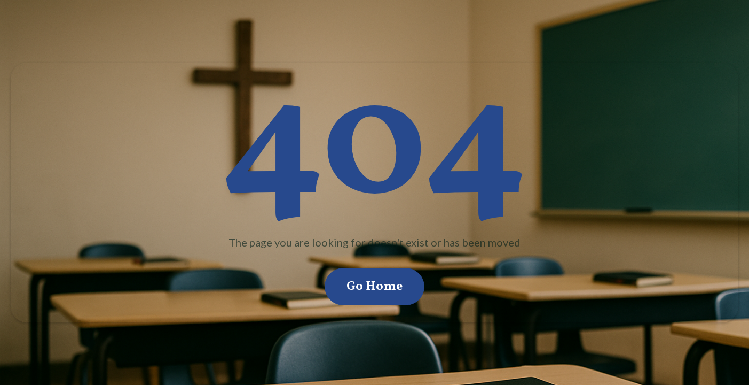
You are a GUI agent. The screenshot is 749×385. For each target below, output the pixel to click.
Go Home (374, 287)
